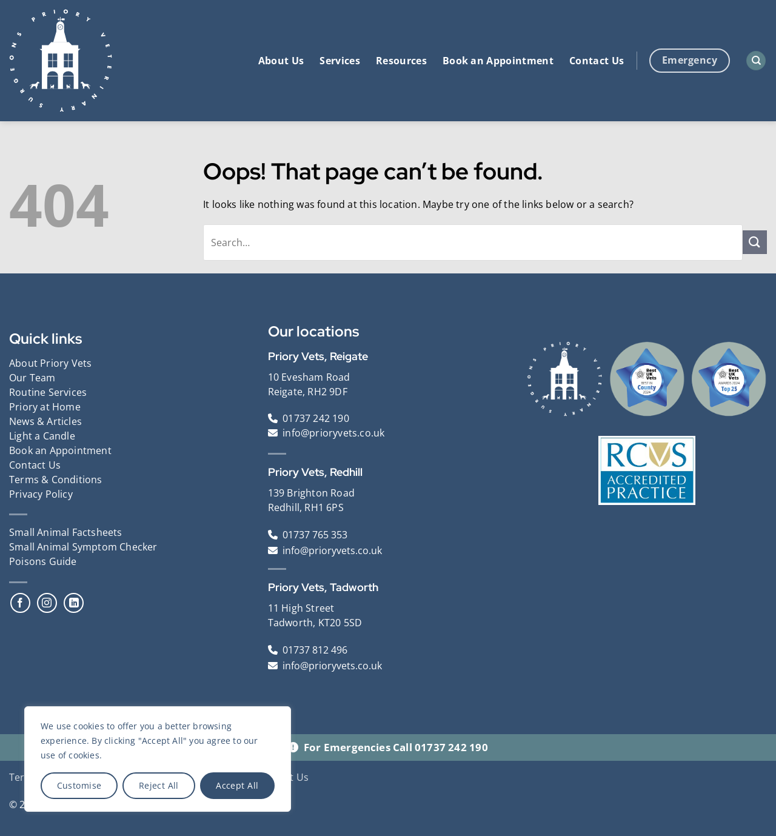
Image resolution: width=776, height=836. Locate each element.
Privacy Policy (41, 494)
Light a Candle (42, 436)
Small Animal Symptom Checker (83, 546)
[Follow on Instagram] (47, 603)
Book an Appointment (498, 60)
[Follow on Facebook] (20, 603)
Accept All (237, 785)
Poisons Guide (43, 561)
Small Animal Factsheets (65, 532)
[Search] (756, 61)
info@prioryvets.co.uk (333, 433)
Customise (79, 785)
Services (339, 60)
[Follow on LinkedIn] (74, 603)
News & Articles (45, 421)
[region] (157, 759)
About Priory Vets (50, 363)
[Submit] (755, 242)
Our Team (32, 377)
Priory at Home (45, 406)
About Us (281, 60)
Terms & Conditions (55, 479)
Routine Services (48, 392)
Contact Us (596, 60)
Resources (401, 60)
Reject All (159, 785)
